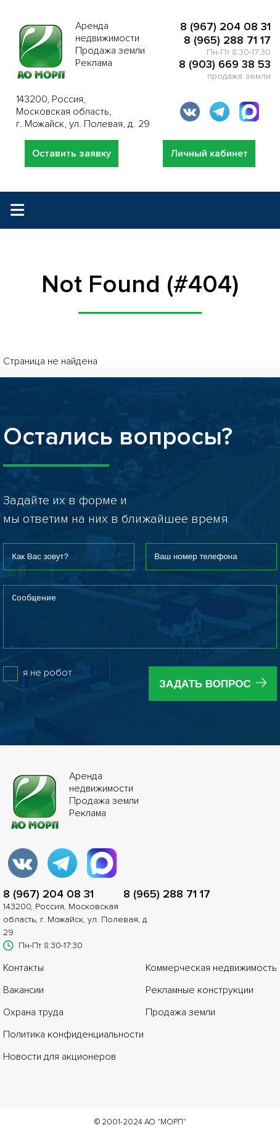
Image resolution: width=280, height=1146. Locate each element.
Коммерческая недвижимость (211, 977)
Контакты (23, 977)
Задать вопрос (204, 693)
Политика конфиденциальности (73, 1044)
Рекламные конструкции (199, 999)
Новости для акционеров (59, 1066)
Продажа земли (180, 1021)
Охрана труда (33, 1021)
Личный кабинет (209, 153)
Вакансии (23, 999)
